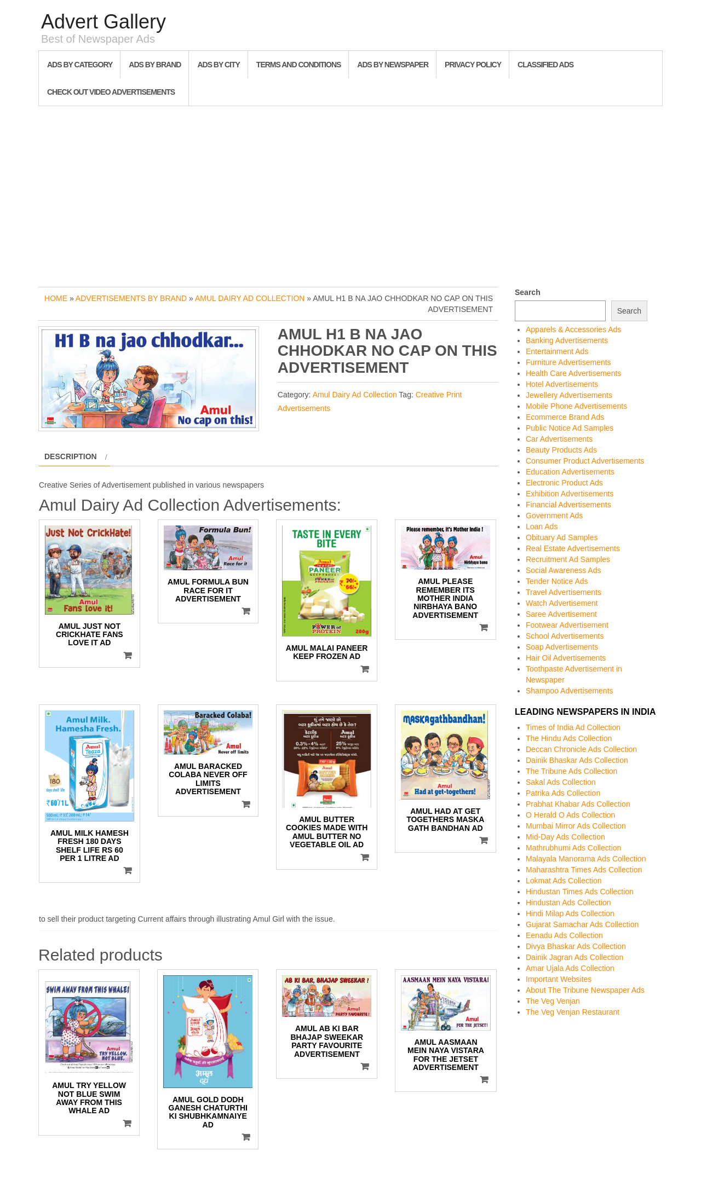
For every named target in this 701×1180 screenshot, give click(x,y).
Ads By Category (79, 64)
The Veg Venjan (553, 1001)
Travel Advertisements (563, 592)
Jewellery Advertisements (569, 395)
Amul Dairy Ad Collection (249, 298)
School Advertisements (565, 636)
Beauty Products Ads (561, 450)
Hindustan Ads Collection (568, 902)
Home (55, 298)
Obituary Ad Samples (562, 537)
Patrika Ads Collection (563, 793)
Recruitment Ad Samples (568, 559)
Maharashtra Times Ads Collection (584, 869)
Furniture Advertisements (568, 362)
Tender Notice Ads (557, 581)
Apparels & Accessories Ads (573, 329)
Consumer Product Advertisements (585, 460)
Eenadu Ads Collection (564, 935)
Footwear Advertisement (567, 625)
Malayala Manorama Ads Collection (586, 858)
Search (528, 292)
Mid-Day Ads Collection (565, 836)
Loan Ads (542, 526)
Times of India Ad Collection (573, 727)
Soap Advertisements (562, 647)
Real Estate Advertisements (573, 548)
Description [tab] (70, 456)
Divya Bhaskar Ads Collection (576, 946)
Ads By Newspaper (392, 64)
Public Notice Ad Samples (569, 428)
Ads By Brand (155, 64)
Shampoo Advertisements (569, 690)
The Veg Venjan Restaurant (572, 1012)
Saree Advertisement (561, 614)
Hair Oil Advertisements (566, 657)
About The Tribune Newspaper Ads (585, 990)
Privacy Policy (473, 64)
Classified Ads (545, 64)
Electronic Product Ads (564, 482)
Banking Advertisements (567, 340)
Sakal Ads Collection (561, 782)
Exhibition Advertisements (569, 493)
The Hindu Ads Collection (569, 738)
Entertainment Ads (557, 351)
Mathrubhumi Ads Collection (573, 847)
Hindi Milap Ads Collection (570, 913)
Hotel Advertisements (562, 384)
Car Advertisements (559, 439)
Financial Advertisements (568, 504)
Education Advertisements (570, 471)
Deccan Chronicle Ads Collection (581, 749)
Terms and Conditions (298, 64)
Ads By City (218, 64)
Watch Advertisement (562, 603)
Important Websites (558, 979)
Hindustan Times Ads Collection (580, 891)
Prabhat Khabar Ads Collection (578, 804)
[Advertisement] (350, 193)
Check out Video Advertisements (111, 92)
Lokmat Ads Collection (564, 880)
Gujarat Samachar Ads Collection (582, 924)
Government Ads (554, 515)
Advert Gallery (103, 21)
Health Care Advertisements (573, 373)
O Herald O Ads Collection (570, 815)
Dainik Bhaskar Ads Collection (577, 760)
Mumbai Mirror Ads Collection (576, 826)
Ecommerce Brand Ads (565, 417)
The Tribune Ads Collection (571, 771)
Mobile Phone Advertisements (576, 406)
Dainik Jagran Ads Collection (574, 957)
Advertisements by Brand (131, 298)
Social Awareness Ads (563, 570)
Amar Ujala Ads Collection (570, 968)
